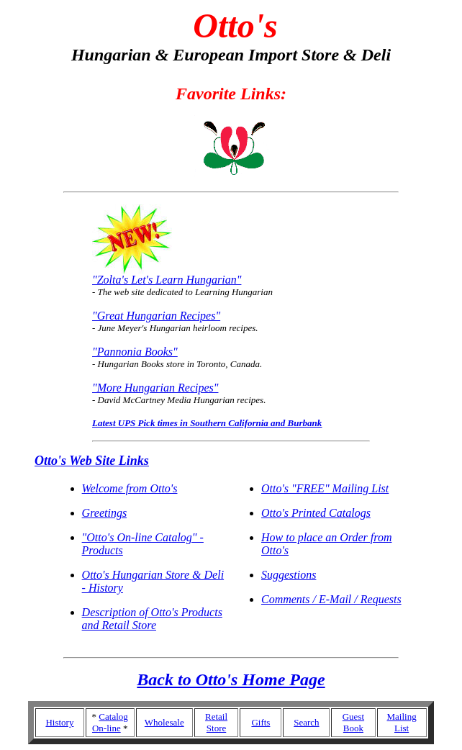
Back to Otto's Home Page (231, 679)
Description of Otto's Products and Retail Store (152, 618)
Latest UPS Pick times (135, 422)
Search (306, 722)
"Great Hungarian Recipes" (156, 316)
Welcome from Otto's (130, 488)
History (59, 722)
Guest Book (353, 722)
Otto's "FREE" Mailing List (325, 488)
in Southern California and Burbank (250, 422)
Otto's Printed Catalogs (316, 513)
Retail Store (216, 722)
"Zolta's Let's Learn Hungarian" (166, 280)
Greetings (104, 513)
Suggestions (288, 575)
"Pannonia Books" (135, 351)
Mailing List (402, 722)
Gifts (260, 722)
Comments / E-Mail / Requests (331, 599)
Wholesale (164, 722)
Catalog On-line (110, 722)
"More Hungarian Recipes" (155, 387)
